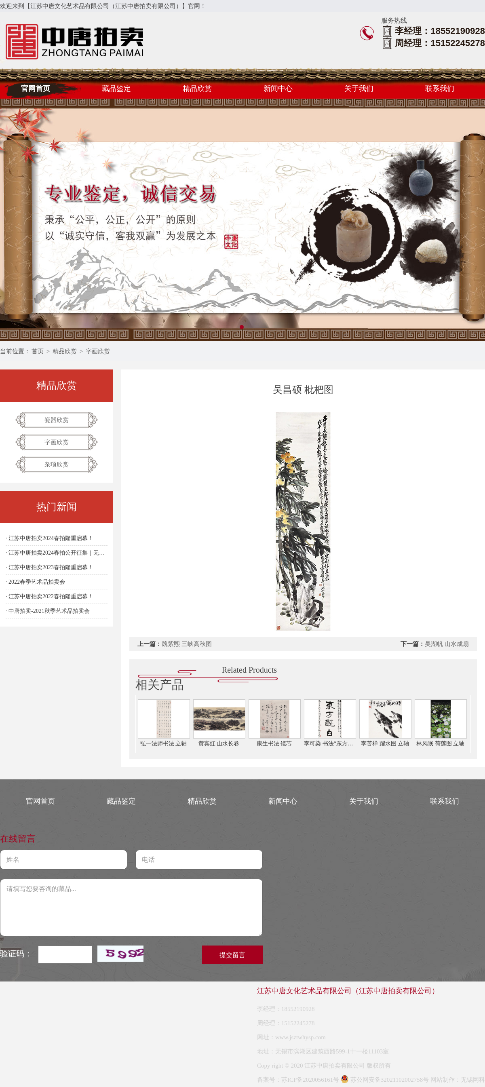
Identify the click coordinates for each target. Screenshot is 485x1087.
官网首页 (35, 88)
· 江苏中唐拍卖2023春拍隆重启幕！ (49, 567)
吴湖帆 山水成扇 (447, 644)
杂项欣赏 (56, 464)
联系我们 (439, 88)
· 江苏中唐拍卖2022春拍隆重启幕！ (49, 596)
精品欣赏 (197, 88)
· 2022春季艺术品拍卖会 (35, 582)
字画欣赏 (98, 351)
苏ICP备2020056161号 (310, 1079)
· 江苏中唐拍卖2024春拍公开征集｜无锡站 (57, 553)
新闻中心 (278, 88)
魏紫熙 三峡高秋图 (187, 644)
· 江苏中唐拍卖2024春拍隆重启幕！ (49, 538)
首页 (38, 351)
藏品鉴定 (116, 88)
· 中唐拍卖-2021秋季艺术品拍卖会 (48, 611)
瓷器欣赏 (56, 420)
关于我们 (358, 88)
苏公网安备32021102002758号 (385, 1079)
